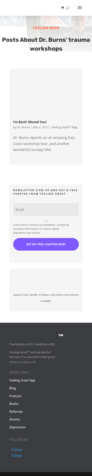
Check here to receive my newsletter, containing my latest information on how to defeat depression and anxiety (41, 228)
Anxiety (14, 419)
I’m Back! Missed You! (30, 122)
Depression (17, 427)
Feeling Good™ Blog (64, 127)
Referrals (16, 411)
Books (14, 403)
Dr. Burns (23, 127)
